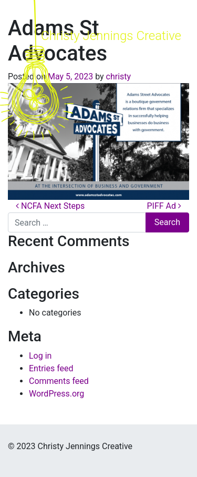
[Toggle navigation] (172, 70)
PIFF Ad (164, 206)
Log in (40, 356)
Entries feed (51, 368)
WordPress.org (56, 394)
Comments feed (59, 381)
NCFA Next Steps (50, 206)
